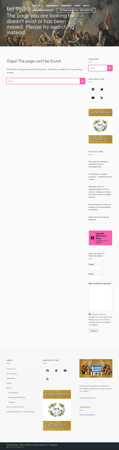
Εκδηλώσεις (66, 6)
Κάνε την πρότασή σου (43, 10)
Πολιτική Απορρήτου (87, 414)
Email (91, 274)
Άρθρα (77, 6)
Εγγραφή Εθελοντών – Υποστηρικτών (76, 10)
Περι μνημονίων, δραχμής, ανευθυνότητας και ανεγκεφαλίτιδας (98, 164)
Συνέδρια (11, 402)
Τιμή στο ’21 (37, 6)
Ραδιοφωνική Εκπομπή (16, 397)
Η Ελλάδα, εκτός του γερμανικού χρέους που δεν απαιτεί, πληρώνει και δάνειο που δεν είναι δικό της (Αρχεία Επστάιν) (100, 191)
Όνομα (92, 264)
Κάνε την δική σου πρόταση (100, 283)
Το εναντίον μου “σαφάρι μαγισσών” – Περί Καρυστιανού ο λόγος (100, 176)
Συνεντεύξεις (13, 392)
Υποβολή (93, 331)
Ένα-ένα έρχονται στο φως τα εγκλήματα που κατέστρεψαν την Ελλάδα (100, 207)
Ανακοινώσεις (52, 6)
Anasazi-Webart (17, 447)
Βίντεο (86, 6)
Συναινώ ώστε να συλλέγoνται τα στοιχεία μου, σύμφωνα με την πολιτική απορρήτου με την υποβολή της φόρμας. (100, 319)
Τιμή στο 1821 (18, 8)
